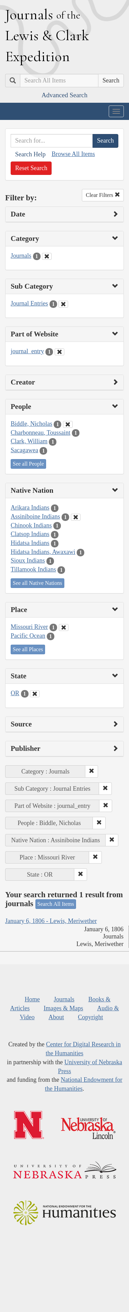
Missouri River (29, 626)
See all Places (28, 649)
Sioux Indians (28, 560)
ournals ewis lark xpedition (47, 35)
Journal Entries (29, 303)
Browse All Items (73, 154)
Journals (21, 255)
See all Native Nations (37, 583)
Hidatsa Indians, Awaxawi (43, 551)
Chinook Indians (31, 525)
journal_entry (27, 351)
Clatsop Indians (30, 534)
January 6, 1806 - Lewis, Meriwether (51, 921)
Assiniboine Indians (35, 516)
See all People (28, 464)
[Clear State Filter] (35, 693)
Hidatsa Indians (30, 543)
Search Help (30, 154)
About (56, 1017)
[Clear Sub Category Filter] (63, 304)
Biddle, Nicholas (31, 423)
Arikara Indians (30, 507)
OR (15, 693)
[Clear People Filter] (68, 424)
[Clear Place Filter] (63, 627)
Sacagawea (24, 450)
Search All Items (55, 904)
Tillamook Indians (33, 569)
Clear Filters (103, 195)
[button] (91, 771)
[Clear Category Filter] (47, 256)
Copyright (90, 1017)
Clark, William (29, 441)
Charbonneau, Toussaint (40, 432)
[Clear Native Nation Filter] (75, 517)
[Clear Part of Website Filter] (59, 351)
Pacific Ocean (28, 635)
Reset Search (31, 168)
